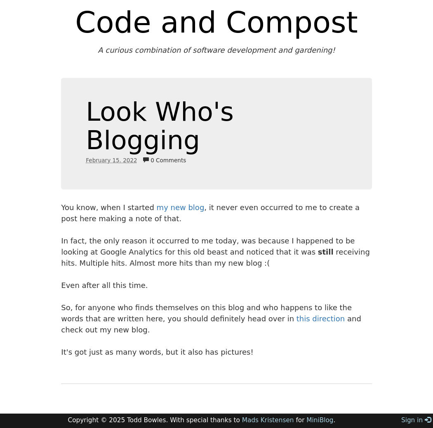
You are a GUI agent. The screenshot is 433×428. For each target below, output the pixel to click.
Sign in (416, 420)
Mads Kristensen (268, 420)
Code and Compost (216, 22)
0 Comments (164, 160)
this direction (321, 318)
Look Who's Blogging (160, 126)
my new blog (181, 207)
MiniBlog (319, 420)
